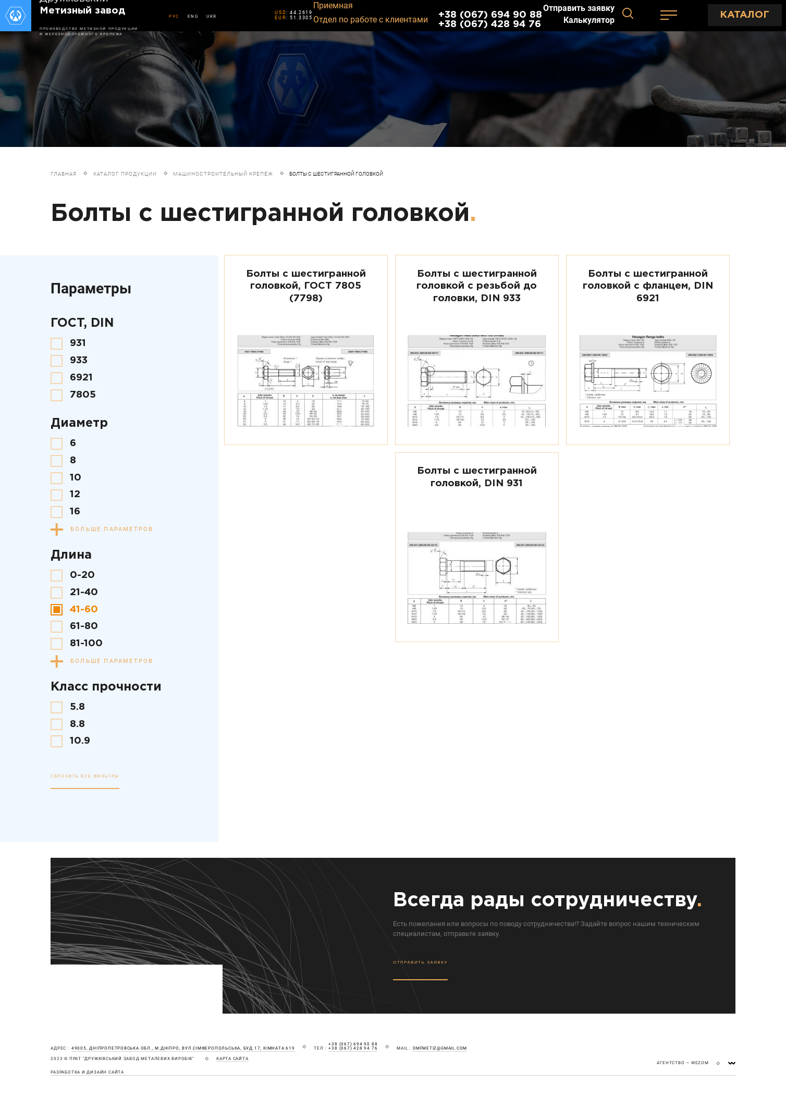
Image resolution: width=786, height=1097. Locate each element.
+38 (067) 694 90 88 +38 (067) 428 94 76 (490, 19)
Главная (64, 174)
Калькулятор (589, 20)
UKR (211, 16)
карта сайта (232, 1059)
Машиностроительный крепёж (223, 174)
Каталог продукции (125, 174)
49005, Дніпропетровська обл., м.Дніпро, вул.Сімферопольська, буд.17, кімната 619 (183, 1048)
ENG (193, 16)
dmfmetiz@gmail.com (440, 1048)
